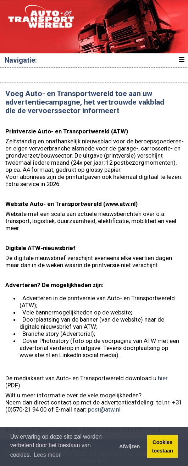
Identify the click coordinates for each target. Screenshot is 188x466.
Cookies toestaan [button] (162, 446)
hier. (163, 378)
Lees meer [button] (47, 455)
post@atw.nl (104, 409)
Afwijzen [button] (129, 446)
